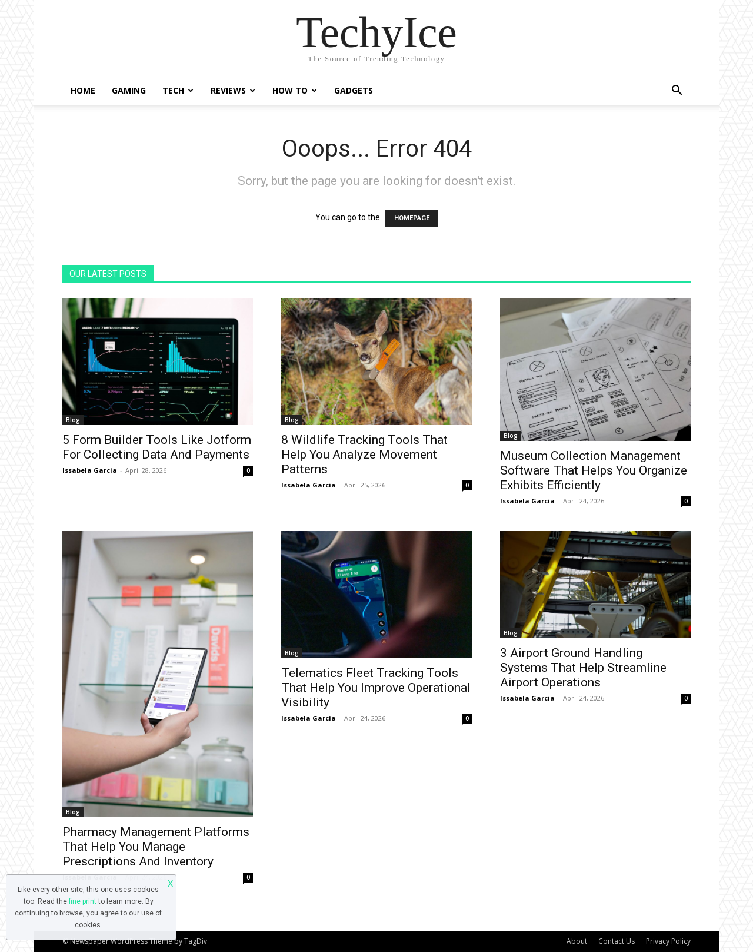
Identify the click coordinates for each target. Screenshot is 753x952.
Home (83, 90)
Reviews (233, 90)
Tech (178, 90)
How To (294, 90)
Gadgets (353, 90)
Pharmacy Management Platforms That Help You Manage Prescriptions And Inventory (155, 846)
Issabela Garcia (89, 470)
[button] (676, 91)
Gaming (129, 90)
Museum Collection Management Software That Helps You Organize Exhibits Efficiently (593, 470)
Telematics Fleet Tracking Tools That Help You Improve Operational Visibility (376, 687)
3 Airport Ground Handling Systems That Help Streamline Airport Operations (583, 667)
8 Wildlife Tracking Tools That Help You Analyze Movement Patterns (364, 454)
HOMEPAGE (411, 218)
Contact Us (616, 941)
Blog (73, 420)
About (577, 941)
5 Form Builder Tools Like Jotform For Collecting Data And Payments (156, 447)
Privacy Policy (668, 941)
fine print (82, 901)
